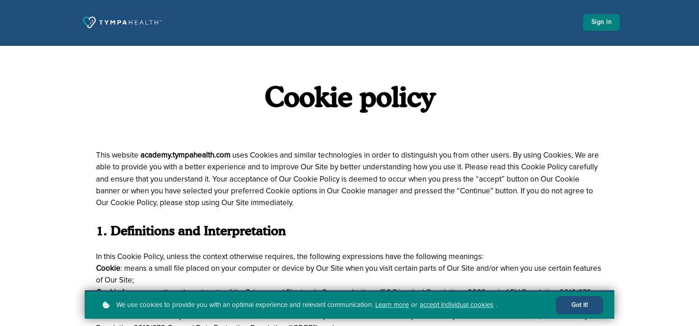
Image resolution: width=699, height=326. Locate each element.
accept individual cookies (456, 305)
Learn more (392, 305)
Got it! (579, 305)
